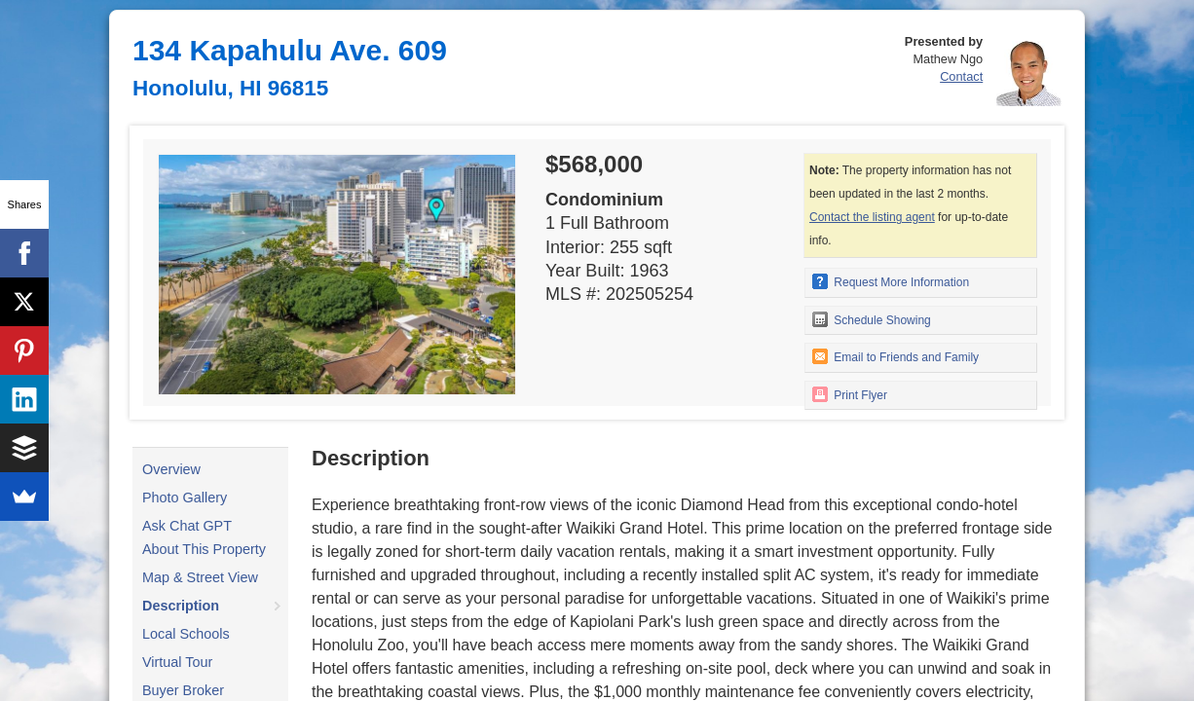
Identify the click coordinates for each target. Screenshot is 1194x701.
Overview (171, 469)
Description (180, 605)
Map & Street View (200, 577)
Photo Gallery (184, 497)
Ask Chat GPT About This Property (204, 537)
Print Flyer (849, 394)
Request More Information (890, 281)
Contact (961, 76)
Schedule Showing (871, 319)
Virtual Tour (177, 662)
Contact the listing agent (872, 217)
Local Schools (186, 634)
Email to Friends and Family (895, 356)
